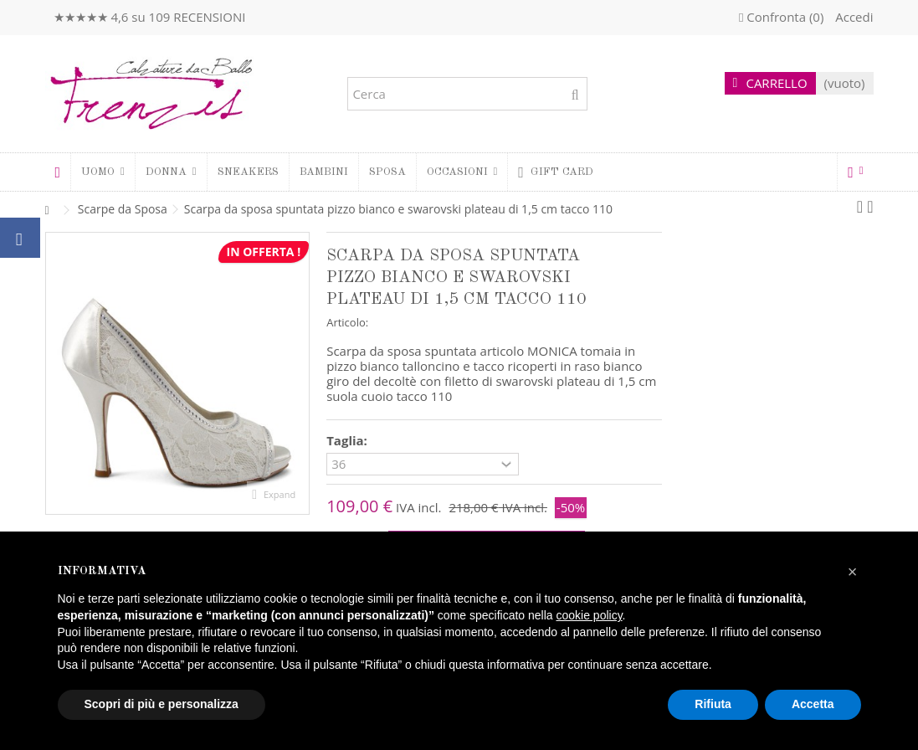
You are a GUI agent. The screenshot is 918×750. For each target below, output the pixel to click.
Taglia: (348, 441)
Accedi (852, 16)
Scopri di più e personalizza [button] (161, 704)
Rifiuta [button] (713, 704)
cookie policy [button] (589, 615)
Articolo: (347, 322)
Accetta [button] (813, 704)
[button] (171, 172)
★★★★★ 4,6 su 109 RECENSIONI (150, 16)
